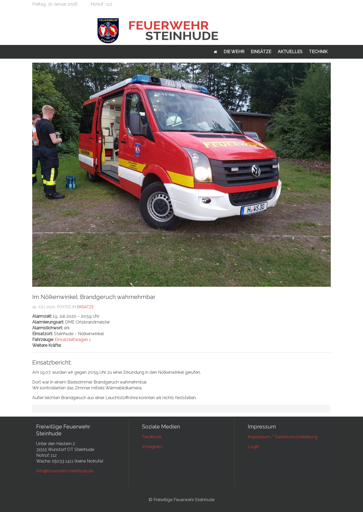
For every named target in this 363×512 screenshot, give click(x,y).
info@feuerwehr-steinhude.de (64, 470)
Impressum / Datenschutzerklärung (283, 436)
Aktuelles (290, 51)
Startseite (215, 52)
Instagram (152, 446)
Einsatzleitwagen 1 (73, 339)
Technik (318, 51)
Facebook (152, 436)
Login (253, 446)
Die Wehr (234, 51)
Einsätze (261, 51)
